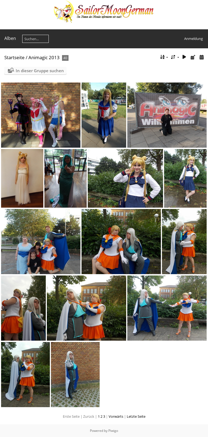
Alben (10, 38)
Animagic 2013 (44, 57)
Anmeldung (193, 38)
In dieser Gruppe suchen (40, 70)
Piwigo (113, 430)
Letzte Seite (136, 416)
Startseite (14, 57)
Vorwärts (116, 416)
